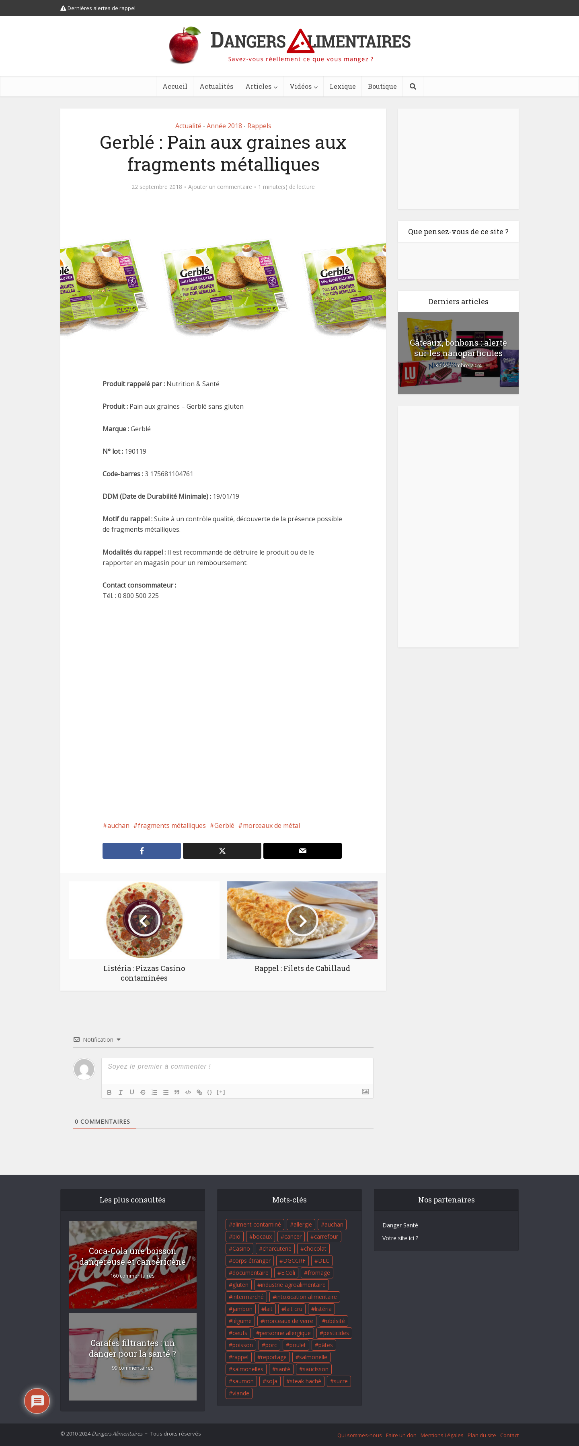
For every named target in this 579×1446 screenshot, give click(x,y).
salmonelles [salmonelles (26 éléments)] (247, 1369)
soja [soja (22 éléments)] (271, 1381)
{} (210, 1092)
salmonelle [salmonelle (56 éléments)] (313, 1357)
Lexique (343, 86)
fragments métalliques (172, 825)
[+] (221, 1092)
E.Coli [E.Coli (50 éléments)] (288, 1272)
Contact (509, 1435)
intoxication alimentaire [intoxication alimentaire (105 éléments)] (306, 1297)
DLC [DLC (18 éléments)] (323, 1260)
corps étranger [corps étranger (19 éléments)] (251, 1260)
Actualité (188, 125)
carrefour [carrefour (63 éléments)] (326, 1236)
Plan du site (482, 1435)
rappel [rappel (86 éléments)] (240, 1357)
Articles (258, 86)
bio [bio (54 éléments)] (236, 1236)
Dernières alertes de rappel (98, 8)
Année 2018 (224, 125)
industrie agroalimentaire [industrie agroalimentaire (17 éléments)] (293, 1284)
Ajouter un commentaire (220, 186)
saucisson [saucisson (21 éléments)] (316, 1369)
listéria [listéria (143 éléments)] (323, 1309)
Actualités (216, 86)
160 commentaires (132, 1275)
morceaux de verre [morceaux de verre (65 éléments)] (288, 1321)
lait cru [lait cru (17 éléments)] (293, 1309)
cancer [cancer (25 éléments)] (293, 1236)
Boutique (382, 86)
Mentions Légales (442, 1435)
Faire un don (401, 1435)
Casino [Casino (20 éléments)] (241, 1248)
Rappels (259, 125)
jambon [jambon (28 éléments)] (242, 1309)
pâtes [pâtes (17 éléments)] (325, 1345)
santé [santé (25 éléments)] (283, 1369)
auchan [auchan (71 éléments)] (333, 1224)
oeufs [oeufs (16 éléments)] (239, 1333)
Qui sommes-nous (359, 1435)
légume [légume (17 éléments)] (242, 1321)
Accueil (174, 86)
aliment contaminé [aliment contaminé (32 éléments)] (256, 1224)
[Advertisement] (223, 710)
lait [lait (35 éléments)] (269, 1309)
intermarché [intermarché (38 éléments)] (248, 1297)
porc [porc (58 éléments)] (271, 1345)
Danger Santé (400, 1225)
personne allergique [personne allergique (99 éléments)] (285, 1333)
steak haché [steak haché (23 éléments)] (305, 1381)
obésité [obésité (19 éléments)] (335, 1321)
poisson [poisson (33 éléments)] (242, 1345)
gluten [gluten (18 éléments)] (240, 1284)
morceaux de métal (271, 825)
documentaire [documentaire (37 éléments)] (250, 1272)
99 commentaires (133, 1367)
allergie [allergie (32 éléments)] (303, 1224)
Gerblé (224, 825)
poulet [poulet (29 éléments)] (298, 1345)
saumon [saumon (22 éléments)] (243, 1381)
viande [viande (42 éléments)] (240, 1393)
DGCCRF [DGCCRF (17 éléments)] (294, 1260)
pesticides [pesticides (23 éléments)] (336, 1333)
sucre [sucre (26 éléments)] (341, 1381)
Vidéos (301, 86)
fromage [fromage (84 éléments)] (319, 1272)
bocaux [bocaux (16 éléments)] (262, 1236)
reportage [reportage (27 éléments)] (274, 1357)
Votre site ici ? (400, 1238)
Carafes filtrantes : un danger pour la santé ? (132, 1348)
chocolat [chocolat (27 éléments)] (315, 1248)
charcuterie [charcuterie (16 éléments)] (277, 1248)
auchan (118, 825)
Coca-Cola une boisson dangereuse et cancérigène (132, 1256)
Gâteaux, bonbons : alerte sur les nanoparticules (458, 347)
